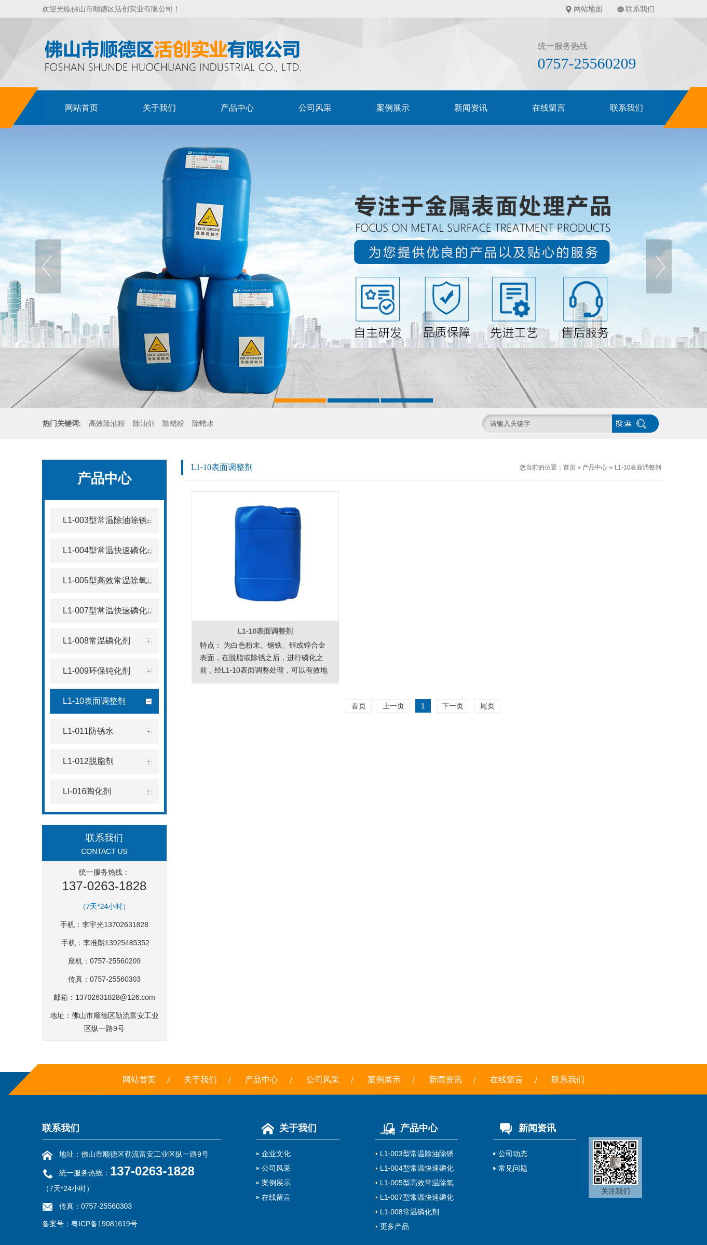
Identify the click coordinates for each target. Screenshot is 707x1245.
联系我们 (640, 9)
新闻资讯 (470, 107)
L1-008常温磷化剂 (409, 1212)
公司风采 (315, 107)
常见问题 (512, 1168)
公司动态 (512, 1153)
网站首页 (81, 107)
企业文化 (276, 1153)
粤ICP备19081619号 (104, 1224)
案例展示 (393, 107)
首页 (569, 467)
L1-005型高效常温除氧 (417, 1183)
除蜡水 (203, 423)
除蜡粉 (173, 423)
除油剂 (144, 423)
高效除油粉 (107, 423)
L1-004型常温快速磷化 (417, 1168)
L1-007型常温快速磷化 (417, 1197)
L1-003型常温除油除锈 (417, 1153)
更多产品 (394, 1226)
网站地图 (588, 9)
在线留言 (548, 107)
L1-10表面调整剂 (638, 467)
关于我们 (159, 107)
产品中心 (237, 107)
